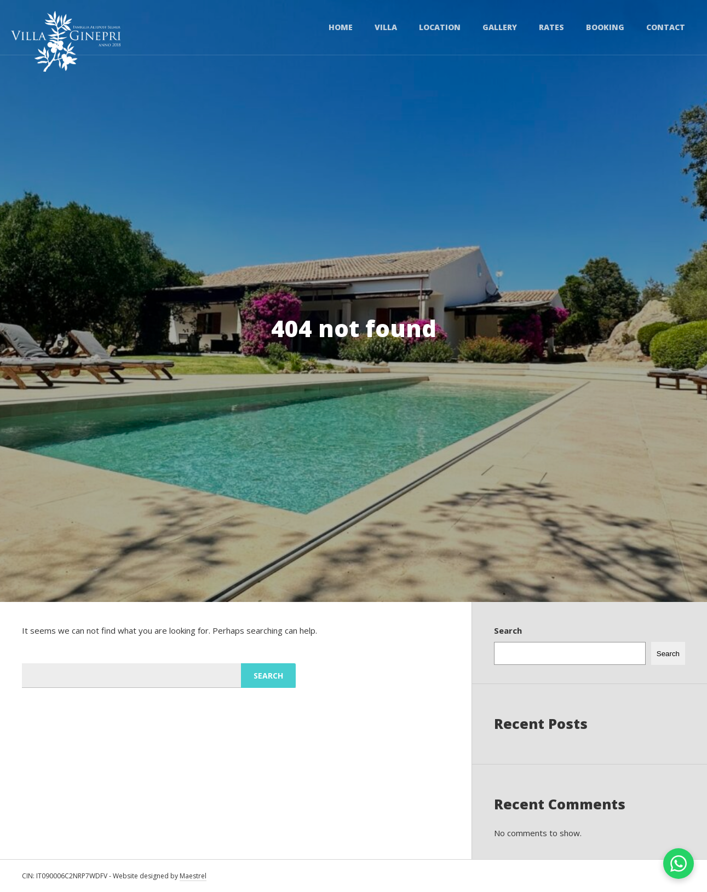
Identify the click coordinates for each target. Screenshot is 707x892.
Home (341, 27)
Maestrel (193, 876)
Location (440, 27)
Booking (605, 27)
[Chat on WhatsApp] (678, 863)
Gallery (499, 27)
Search (508, 630)
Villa (386, 27)
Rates (551, 27)
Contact (665, 27)
